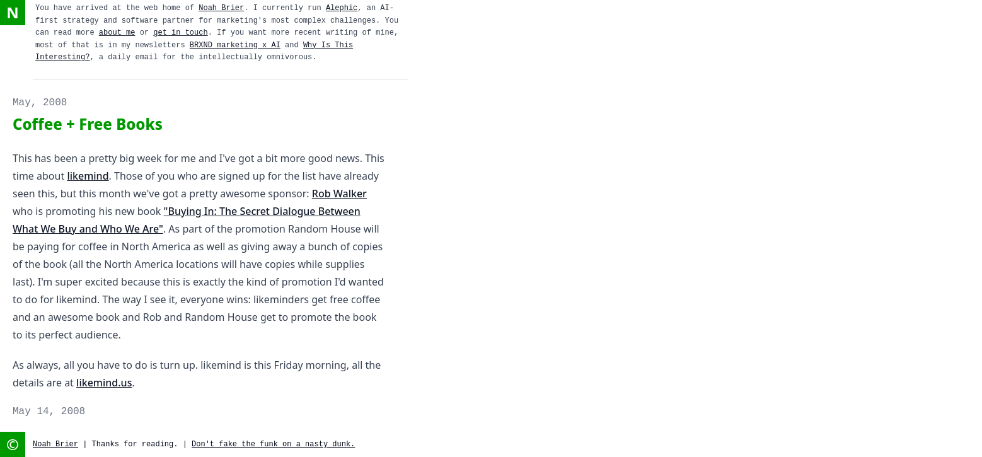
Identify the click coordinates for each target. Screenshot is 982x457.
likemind (87, 176)
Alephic (341, 8)
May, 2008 (40, 102)
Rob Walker (339, 193)
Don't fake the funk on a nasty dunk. (273, 444)
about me (117, 32)
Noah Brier (221, 8)
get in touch (180, 32)
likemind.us (104, 383)
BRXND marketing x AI (235, 45)
